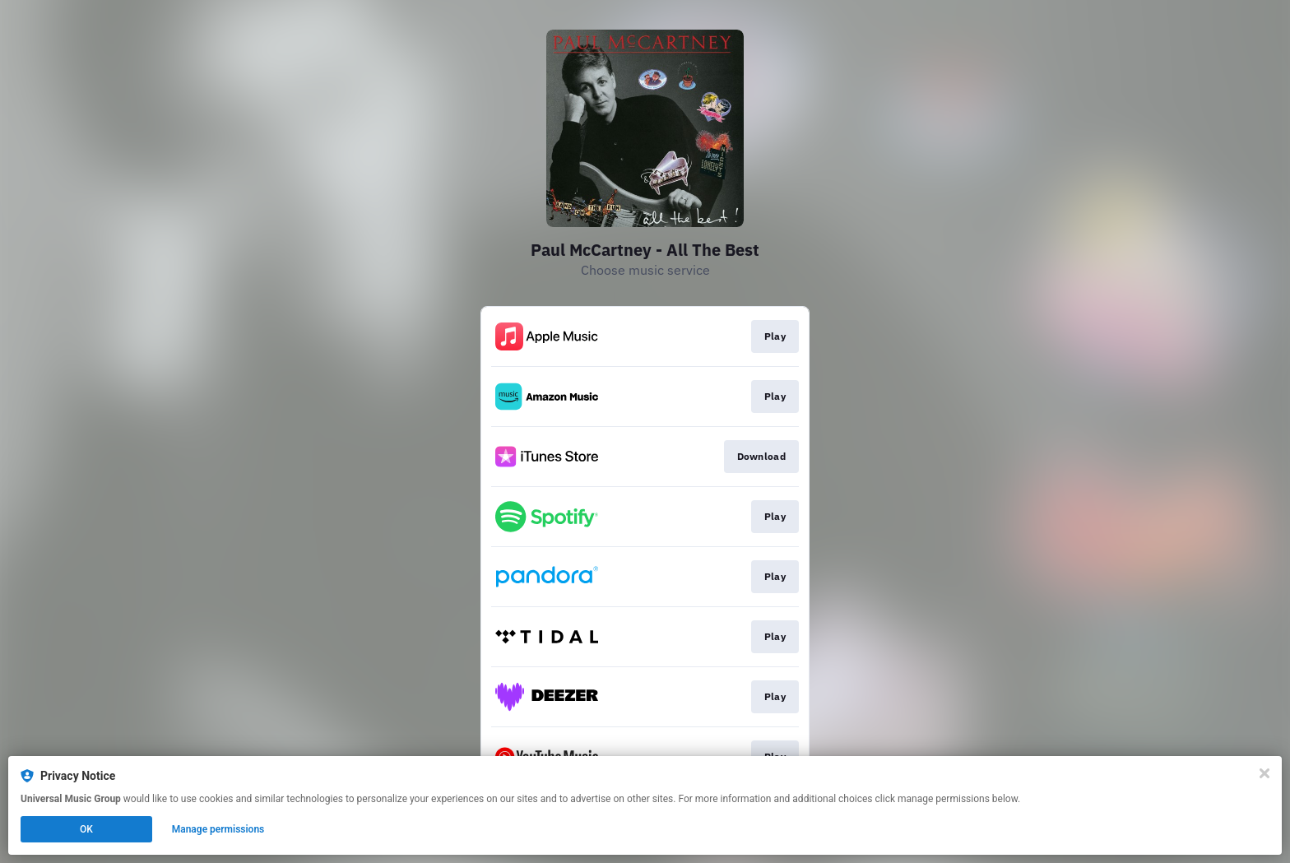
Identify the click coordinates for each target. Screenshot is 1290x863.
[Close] (1264, 773)
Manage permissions (218, 829)
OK (86, 829)
